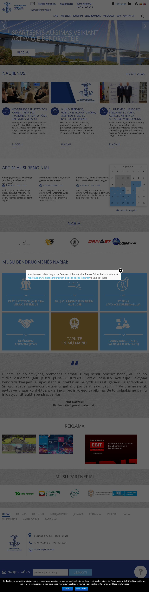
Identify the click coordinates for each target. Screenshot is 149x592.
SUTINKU (67, 589)
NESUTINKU (81, 589)
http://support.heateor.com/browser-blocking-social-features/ (59, 278)
